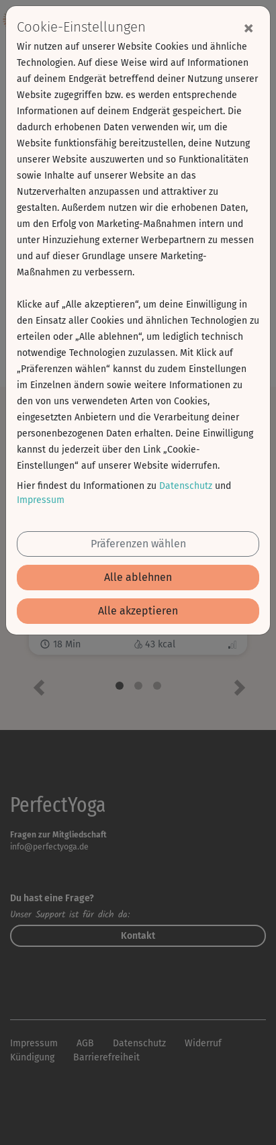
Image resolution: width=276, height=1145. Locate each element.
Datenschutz (185, 486)
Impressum (40, 500)
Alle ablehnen (138, 577)
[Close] (248, 27)
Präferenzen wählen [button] (138, 543)
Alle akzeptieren (138, 610)
